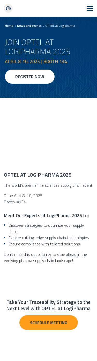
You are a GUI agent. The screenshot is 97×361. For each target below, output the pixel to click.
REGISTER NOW (29, 76)
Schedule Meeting (48, 322)
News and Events (29, 25)
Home (9, 25)
